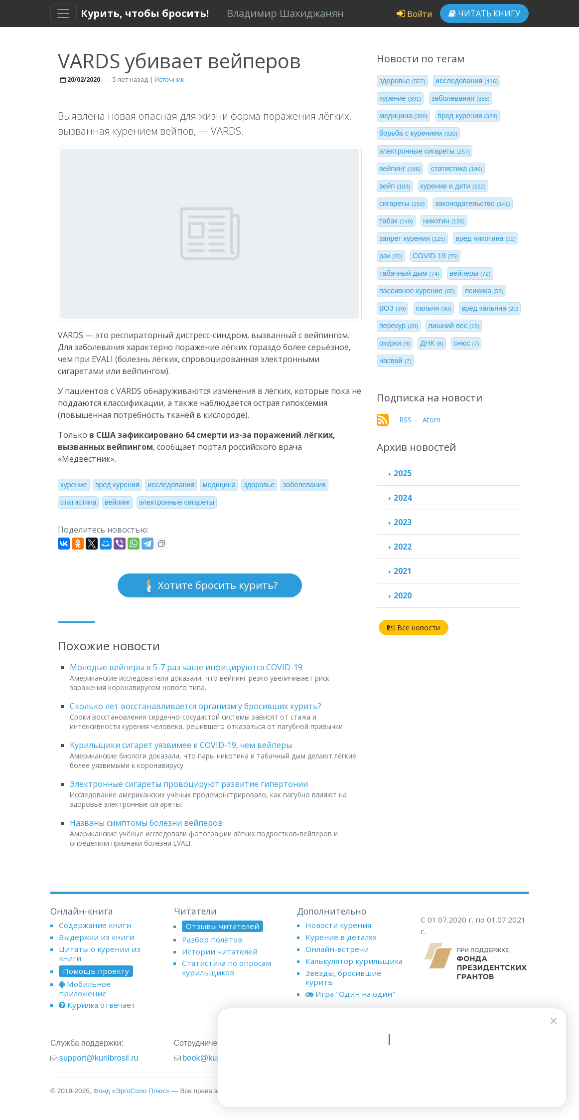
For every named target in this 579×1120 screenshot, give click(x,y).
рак (391, 256)
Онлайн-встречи (337, 949)
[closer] (551, 1020)
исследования (170, 485)
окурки (394, 343)
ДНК (431, 343)
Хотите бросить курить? (210, 585)
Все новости (413, 627)
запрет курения (412, 238)
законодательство (472, 203)
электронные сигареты (176, 502)
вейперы (469, 273)
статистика (78, 502)
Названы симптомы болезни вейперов (146, 822)
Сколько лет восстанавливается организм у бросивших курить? (195, 706)
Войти (414, 13)
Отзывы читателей (222, 926)
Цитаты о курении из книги (100, 953)
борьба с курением (418, 133)
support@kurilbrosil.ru (99, 1057)
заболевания (304, 485)
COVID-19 (435, 256)
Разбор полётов (212, 939)
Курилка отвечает (97, 1005)
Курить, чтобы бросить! (145, 13)
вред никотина (485, 238)
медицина (219, 485)
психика (484, 291)
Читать (484, 13)
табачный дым (409, 273)
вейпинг (118, 502)
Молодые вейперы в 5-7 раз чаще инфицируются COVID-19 (186, 667)
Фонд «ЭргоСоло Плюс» (131, 1091)
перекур (398, 326)
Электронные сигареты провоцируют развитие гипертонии (189, 783)
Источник (169, 79)
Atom (431, 419)
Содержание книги (95, 925)
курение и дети (453, 186)
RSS (405, 419)
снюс (466, 343)
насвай (395, 361)
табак (396, 221)
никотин (444, 221)
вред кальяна (489, 308)
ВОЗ (392, 308)
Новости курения (338, 925)
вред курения (117, 485)
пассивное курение (417, 291)
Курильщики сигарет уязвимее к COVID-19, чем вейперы (181, 745)
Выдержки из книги (96, 937)
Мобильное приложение (85, 988)
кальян (433, 308)
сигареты (402, 203)
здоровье (259, 485)
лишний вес (453, 326)
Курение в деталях (341, 937)
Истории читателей (220, 951)
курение (73, 485)
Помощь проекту (96, 971)
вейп (394, 186)
